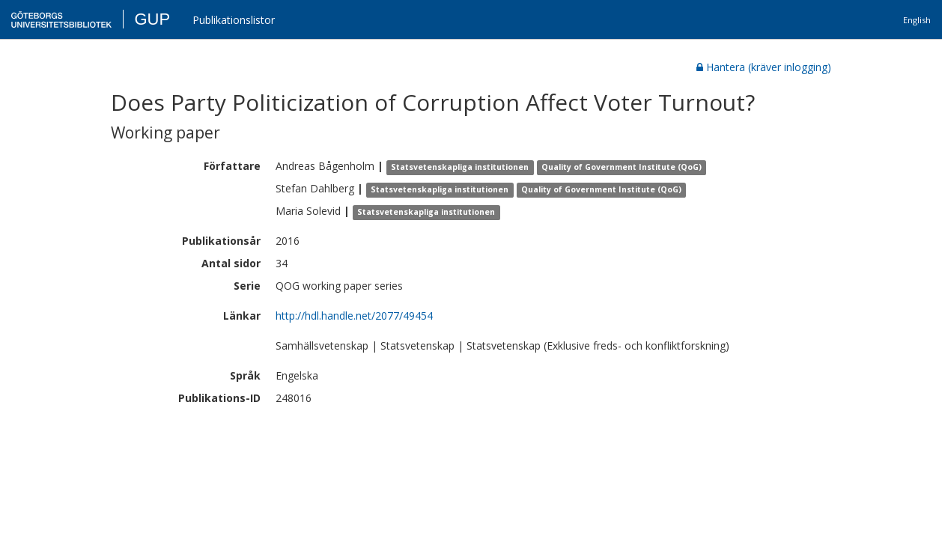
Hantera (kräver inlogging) (763, 67)
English (917, 19)
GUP (152, 19)
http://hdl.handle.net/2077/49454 (354, 315)
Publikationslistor (233, 20)
